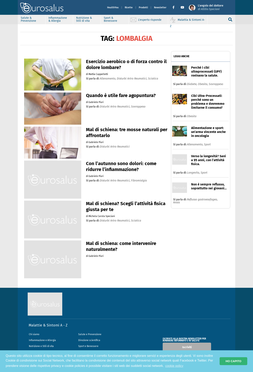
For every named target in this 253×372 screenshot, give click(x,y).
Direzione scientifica (89, 340)
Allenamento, (195, 144)
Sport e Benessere (88, 346)
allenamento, (108, 78)
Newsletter (160, 7)
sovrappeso (138, 106)
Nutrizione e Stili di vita (41, 346)
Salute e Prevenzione (89, 334)
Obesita (191, 116)
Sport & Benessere (110, 19)
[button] (175, 7)
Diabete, (192, 84)
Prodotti (143, 7)
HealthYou (113, 7)
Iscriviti (187, 347)
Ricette (129, 7)
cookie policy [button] (174, 365)
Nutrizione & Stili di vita (84, 19)
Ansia (176, 202)
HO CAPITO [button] (233, 361)
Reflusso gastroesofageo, (202, 199)
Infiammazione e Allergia (42, 340)
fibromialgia (139, 180)
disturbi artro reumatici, (132, 78)
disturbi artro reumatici (115, 146)
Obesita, (203, 84)
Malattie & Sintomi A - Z (48, 325)
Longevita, (194, 172)
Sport (207, 144)
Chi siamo (34, 334)
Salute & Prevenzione (28, 19)
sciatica (153, 78)
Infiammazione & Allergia (57, 19)
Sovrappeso (216, 84)
